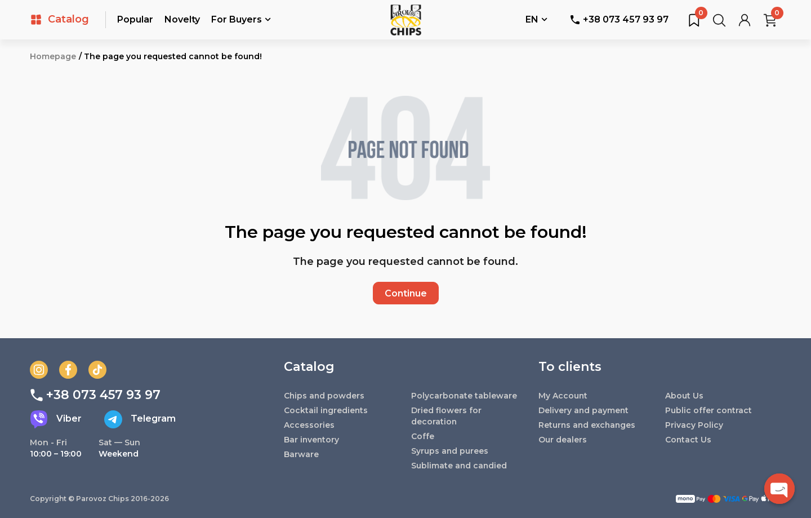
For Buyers (241, 20)
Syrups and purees (450, 451)
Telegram (140, 419)
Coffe (422, 436)
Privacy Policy (694, 425)
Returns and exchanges (588, 425)
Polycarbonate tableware (464, 396)
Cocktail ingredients (326, 410)
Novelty (182, 19)
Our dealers (562, 440)
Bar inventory (312, 440)
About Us (684, 396)
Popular (135, 19)
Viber (56, 419)
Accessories (309, 425)
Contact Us (688, 440)
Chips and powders (325, 396)
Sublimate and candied (459, 466)
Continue (406, 293)
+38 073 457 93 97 (619, 19)
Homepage (53, 56)
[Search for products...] (719, 19)
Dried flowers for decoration (446, 416)
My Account (563, 396)
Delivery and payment (584, 410)
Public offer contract (708, 410)
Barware (301, 454)
